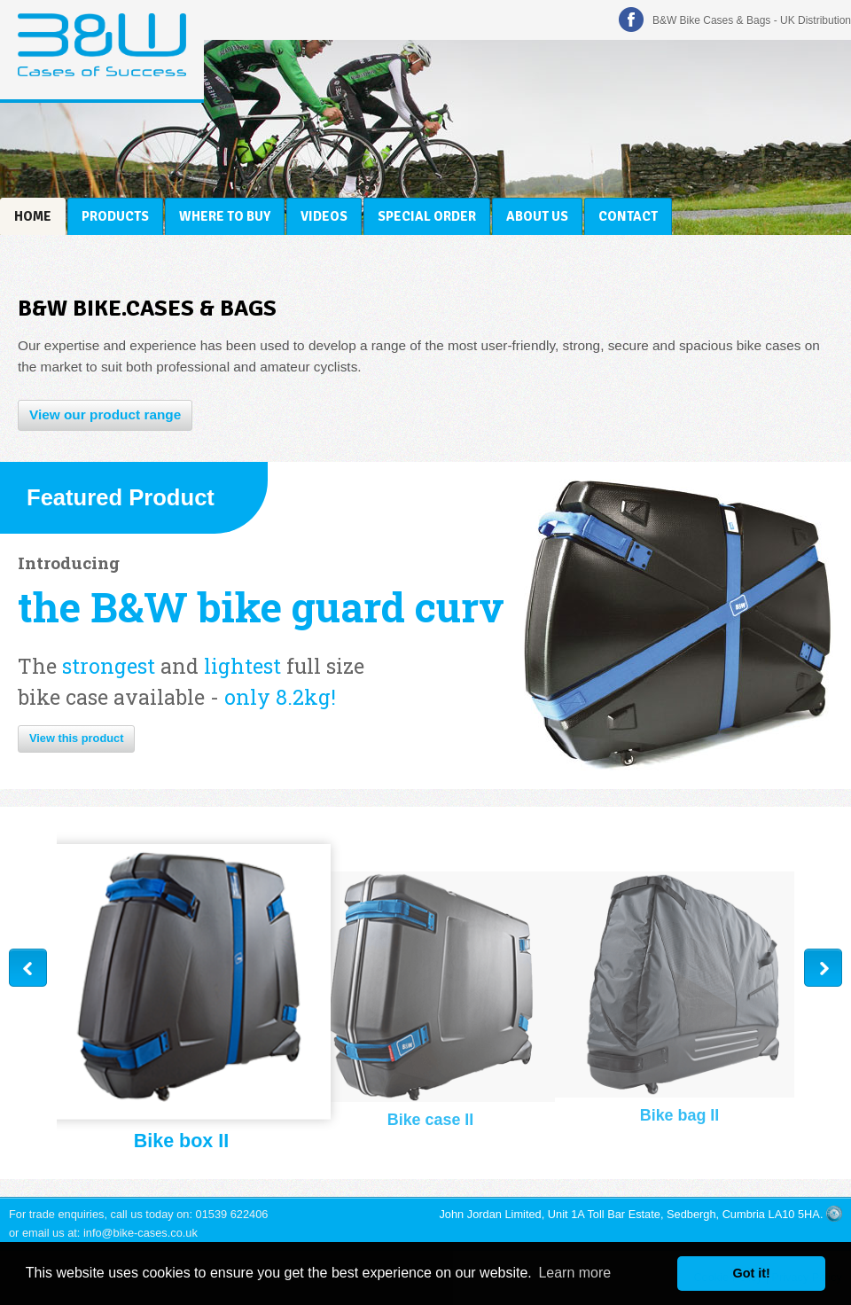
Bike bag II (680, 1115)
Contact (628, 216)
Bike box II (181, 1142)
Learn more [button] (574, 1272)
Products (115, 216)
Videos (324, 216)
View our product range (105, 414)
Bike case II (430, 1120)
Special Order (427, 216)
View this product (76, 738)
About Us (537, 216)
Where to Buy (224, 216)
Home (32, 216)
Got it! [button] (751, 1273)
